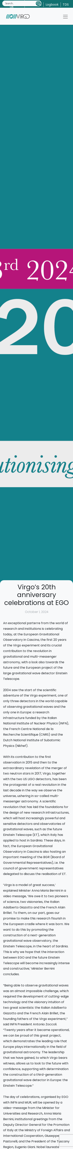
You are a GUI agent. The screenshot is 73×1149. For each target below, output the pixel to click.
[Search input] (20, 3)
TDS (66, 4)
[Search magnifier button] (38, 3)
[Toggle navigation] (65, 16)
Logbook (52, 4)
